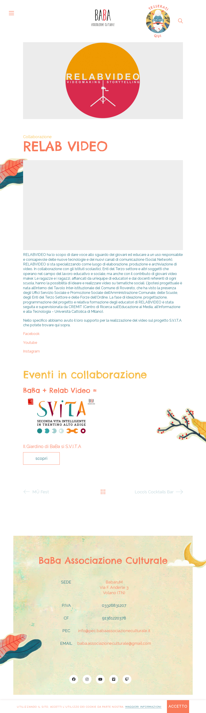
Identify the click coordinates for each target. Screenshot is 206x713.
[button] (11, 13)
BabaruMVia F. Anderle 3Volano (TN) (114, 587)
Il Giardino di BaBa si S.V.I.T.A (52, 446)
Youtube (30, 343)
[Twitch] (127, 679)
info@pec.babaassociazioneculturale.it (114, 630)
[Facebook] (73, 679)
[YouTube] (100, 679)
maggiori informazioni (143, 706)
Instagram (31, 351)
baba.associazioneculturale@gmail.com (114, 643)
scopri (41, 458)
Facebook (31, 334)
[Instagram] (87, 679)
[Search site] (180, 21)
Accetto (177, 706)
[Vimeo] (113, 679)
